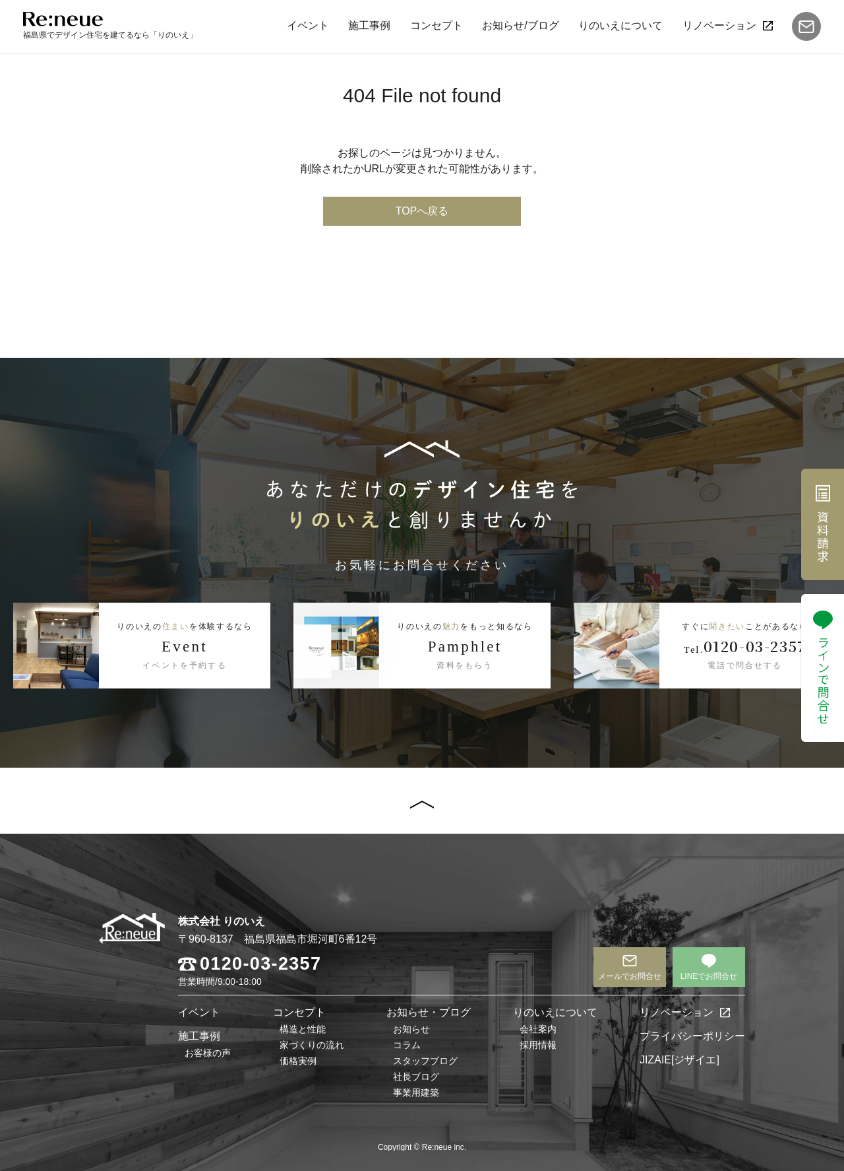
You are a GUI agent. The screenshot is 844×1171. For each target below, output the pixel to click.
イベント (308, 25)
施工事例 (369, 25)
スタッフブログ (425, 1060)
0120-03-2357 (260, 964)
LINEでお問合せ (709, 976)
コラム (407, 1045)
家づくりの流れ (312, 1045)
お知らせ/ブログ (520, 25)
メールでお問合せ (629, 976)
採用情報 (538, 1045)
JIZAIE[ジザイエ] (679, 1059)
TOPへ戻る (422, 211)
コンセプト (436, 25)
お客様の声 (208, 1053)
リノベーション (719, 25)
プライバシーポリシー (692, 1036)
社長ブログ (416, 1076)
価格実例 (298, 1060)
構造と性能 (303, 1029)
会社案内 (538, 1029)
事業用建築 (416, 1092)
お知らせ (411, 1029)
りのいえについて (620, 25)
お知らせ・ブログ (428, 1012)
